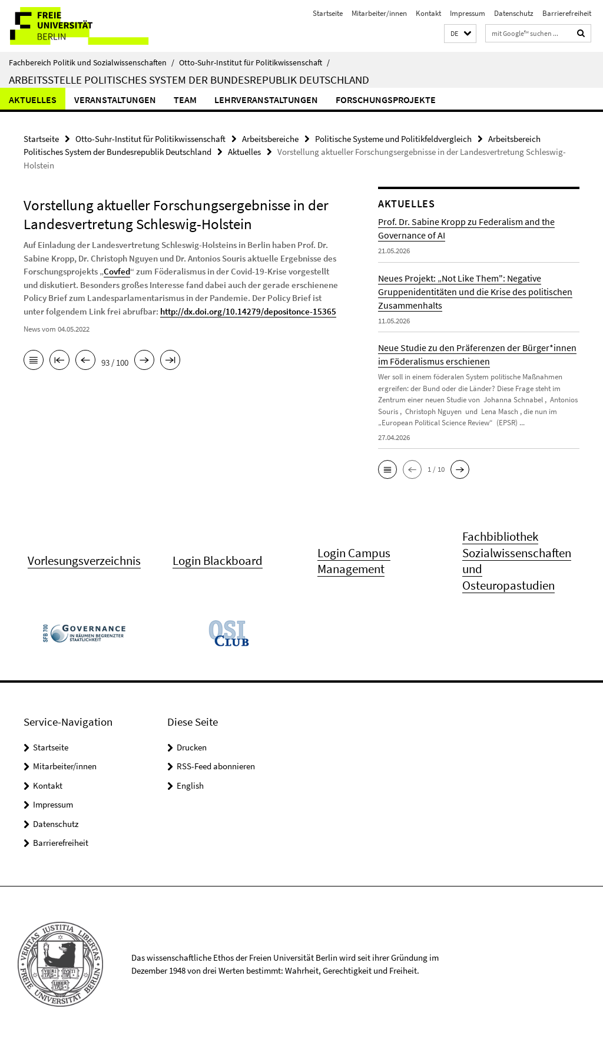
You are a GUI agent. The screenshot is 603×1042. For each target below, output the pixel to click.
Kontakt (428, 13)
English (190, 785)
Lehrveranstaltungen (266, 99)
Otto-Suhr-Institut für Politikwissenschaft (254, 62)
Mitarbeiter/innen (379, 13)
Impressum (467, 13)
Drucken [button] (192, 747)
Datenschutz (514, 13)
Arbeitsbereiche (270, 138)
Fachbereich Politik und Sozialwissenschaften (91, 62)
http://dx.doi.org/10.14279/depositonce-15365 (248, 311)
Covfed (117, 271)
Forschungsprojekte (386, 99)
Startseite (328, 13)
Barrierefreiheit (566, 13)
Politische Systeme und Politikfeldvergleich (393, 138)
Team (185, 99)
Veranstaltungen (115, 99)
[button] (460, 34)
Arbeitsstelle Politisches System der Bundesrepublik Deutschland (189, 79)
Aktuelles (33, 99)
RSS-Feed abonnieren (216, 766)
